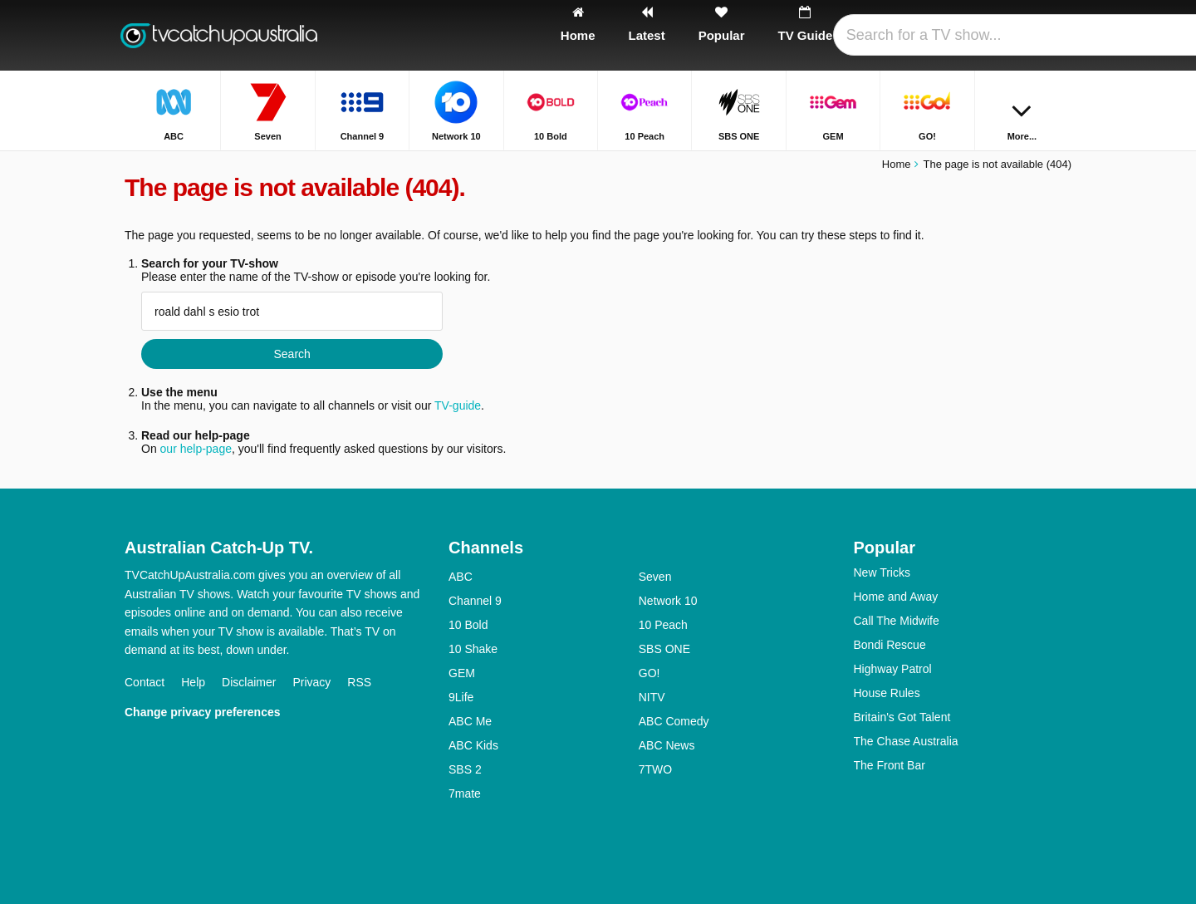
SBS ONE (664, 649)
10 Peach (663, 624)
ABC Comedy (674, 721)
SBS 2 (465, 769)
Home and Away (896, 596)
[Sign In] (997, 35)
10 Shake (473, 649)
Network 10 (668, 600)
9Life (460, 697)
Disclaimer (249, 682)
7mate (464, 793)
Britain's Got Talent (902, 717)
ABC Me (470, 721)
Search (291, 354)
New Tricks (882, 572)
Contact (144, 682)
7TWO (655, 769)
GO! (649, 673)
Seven (655, 576)
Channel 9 (475, 600)
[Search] (1053, 35)
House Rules (887, 693)
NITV (652, 697)
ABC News (667, 745)
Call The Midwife (896, 620)
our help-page (196, 448)
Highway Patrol (893, 669)
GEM (461, 673)
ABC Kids (473, 745)
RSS (359, 682)
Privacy (311, 682)
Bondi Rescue (890, 644)
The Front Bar (889, 765)
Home (896, 164)
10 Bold (468, 624)
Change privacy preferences (203, 712)
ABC (460, 576)
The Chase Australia (906, 741)
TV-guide (457, 405)
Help (193, 682)
